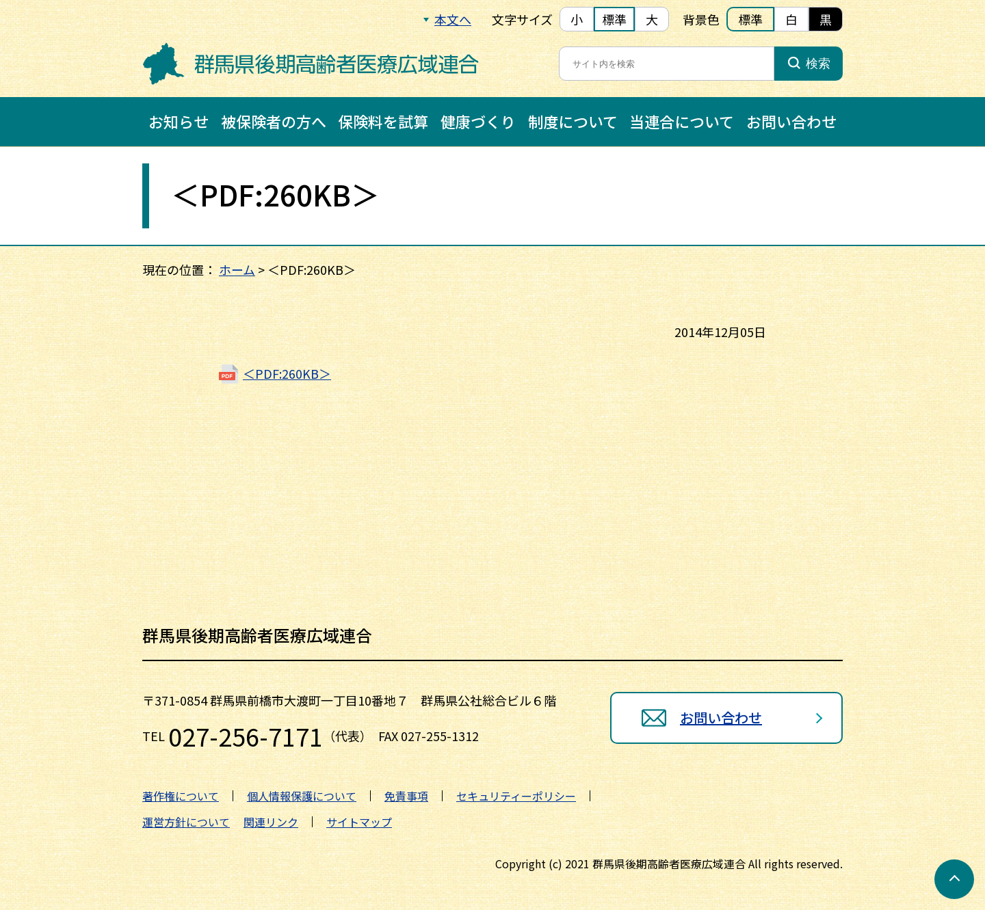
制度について (573, 121)
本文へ (452, 19)
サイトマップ (359, 822)
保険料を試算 (383, 121)
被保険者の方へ (273, 121)
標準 (614, 19)
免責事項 (406, 796)
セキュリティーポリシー (516, 796)
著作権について (180, 796)
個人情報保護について (301, 796)
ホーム (237, 269)
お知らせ (178, 121)
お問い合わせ (791, 121)
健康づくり (478, 121)
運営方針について (186, 822)
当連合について (681, 121)
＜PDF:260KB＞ (287, 373)
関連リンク (271, 822)
